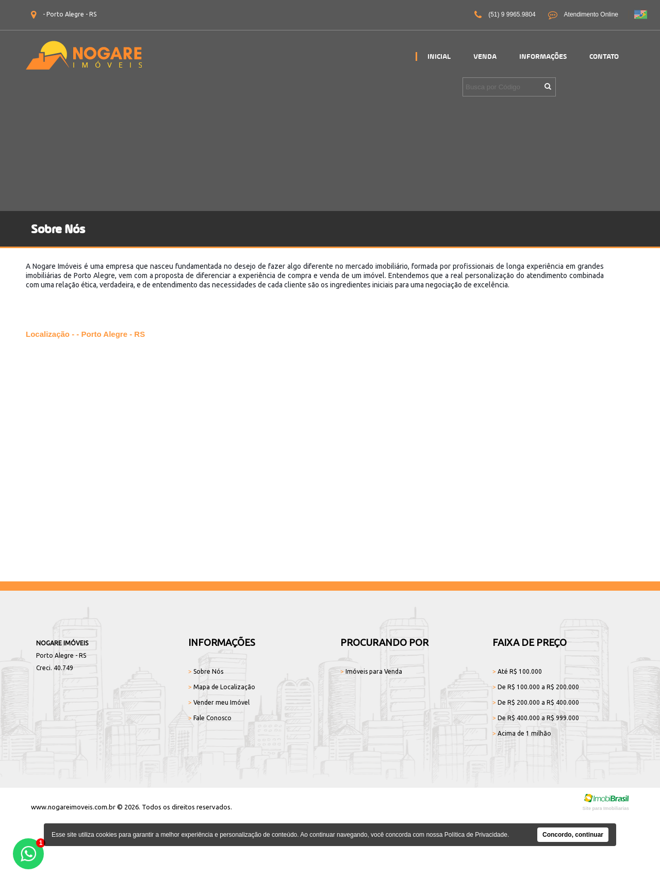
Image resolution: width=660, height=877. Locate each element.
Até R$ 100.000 (517, 671)
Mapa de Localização (221, 687)
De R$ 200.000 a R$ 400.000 (535, 702)
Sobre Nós (205, 671)
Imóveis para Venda (371, 671)
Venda (485, 56)
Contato (604, 56)
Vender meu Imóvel (219, 702)
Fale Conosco (210, 717)
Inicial (439, 56)
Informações (543, 56)
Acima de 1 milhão (521, 733)
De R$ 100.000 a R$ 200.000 (535, 687)
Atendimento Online (583, 15)
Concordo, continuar (572, 834)
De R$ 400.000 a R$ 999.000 (535, 717)
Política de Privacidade (475, 834)
